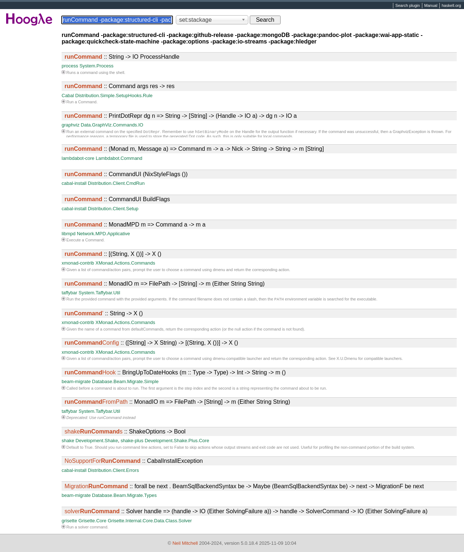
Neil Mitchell (185, 543)
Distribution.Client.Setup (113, 208)
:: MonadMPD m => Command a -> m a (135, 224)
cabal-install (74, 183)
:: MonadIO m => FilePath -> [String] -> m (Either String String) (165, 284)
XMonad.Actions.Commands (125, 263)
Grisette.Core (92, 521)
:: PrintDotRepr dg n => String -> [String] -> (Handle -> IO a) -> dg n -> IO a (181, 116)
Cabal (68, 95)
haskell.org (451, 6)
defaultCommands (147, 330)
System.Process (96, 66)
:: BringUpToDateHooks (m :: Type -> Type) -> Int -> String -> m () (175, 373)
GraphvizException (409, 132)
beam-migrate (76, 382)
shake (68, 441)
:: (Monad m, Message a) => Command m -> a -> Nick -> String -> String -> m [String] (194, 149)
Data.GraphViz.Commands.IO (112, 125)
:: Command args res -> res (120, 86)
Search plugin (407, 6)
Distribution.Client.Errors (113, 471)
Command (87, 102)
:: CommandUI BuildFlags (117, 199)
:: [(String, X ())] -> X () (113, 254)
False (179, 448)
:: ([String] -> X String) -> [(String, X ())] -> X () (151, 343)
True (88, 448)
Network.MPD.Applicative (103, 233)
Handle (248, 132)
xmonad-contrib (78, 263)
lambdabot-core (78, 158)
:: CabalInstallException (134, 461)
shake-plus (132, 441)
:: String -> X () (104, 314)
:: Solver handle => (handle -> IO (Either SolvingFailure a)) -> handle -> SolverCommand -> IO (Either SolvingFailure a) (246, 512)
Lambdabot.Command (119, 158)
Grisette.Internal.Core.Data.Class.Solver (150, 521)
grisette (69, 521)
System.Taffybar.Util (99, 292)
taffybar (69, 292)
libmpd (68, 233)
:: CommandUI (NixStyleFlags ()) (126, 174)
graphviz (70, 125)
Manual (430, 6)
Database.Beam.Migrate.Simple (125, 382)
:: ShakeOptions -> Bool (125, 432)
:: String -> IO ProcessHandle (122, 57)
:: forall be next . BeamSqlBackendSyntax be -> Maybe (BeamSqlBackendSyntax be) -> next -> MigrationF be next (244, 487)
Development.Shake (96, 441)
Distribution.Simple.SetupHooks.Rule (114, 95)
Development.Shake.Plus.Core (177, 441)
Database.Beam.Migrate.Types (124, 496)
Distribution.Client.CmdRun (116, 183)
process (70, 66)
